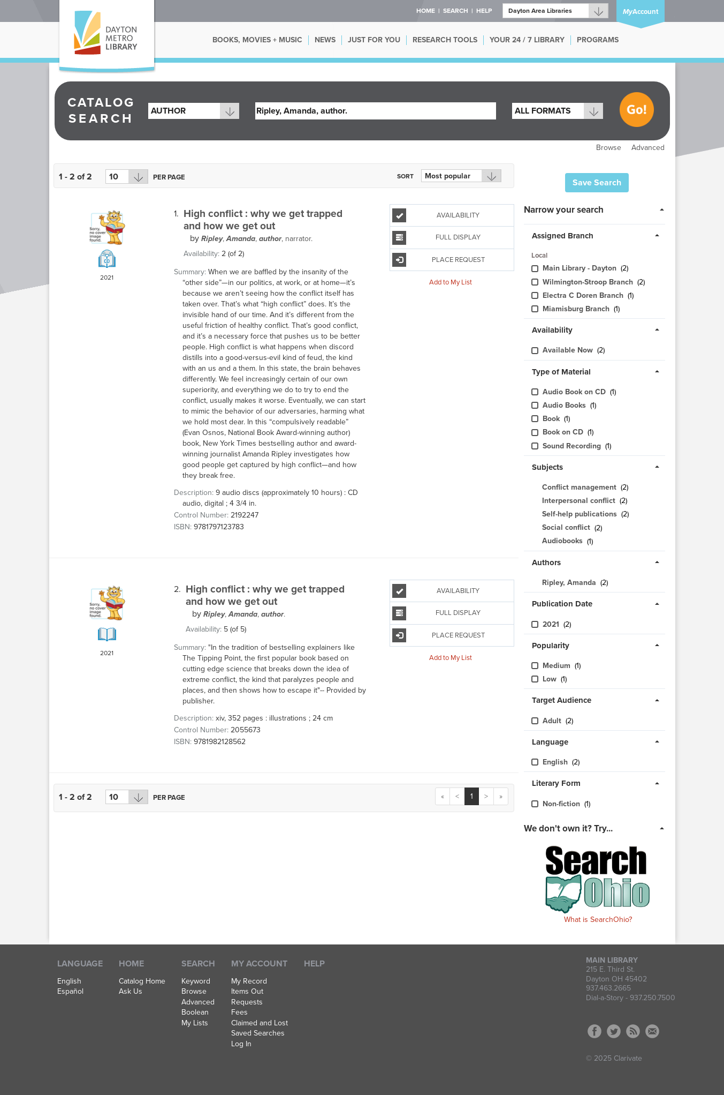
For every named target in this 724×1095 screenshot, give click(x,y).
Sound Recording (573, 446)
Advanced (648, 147)
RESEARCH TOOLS (445, 39)
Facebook (594, 1031)
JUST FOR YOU (374, 39)
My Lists (194, 1023)
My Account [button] (259, 963)
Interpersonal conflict (578, 500)
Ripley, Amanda (569, 582)
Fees (239, 1012)
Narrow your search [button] (564, 209)
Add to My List (450, 282)
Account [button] (640, 12)
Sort (405, 176)
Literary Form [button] (556, 783)
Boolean (195, 1012)
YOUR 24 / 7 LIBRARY (527, 39)
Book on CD (564, 432)
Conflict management (579, 487)
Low (551, 679)
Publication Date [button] (562, 604)
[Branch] (555, 10)
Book (552, 418)
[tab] (597, 209)
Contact (652, 1031)
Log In (241, 1044)
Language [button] (550, 742)
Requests (247, 1002)
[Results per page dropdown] (126, 176)
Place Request (438, 260)
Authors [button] (546, 562)
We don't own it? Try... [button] (568, 828)
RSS (633, 1031)
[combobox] (193, 111)
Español (70, 991)
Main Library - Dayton (581, 268)
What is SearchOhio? (598, 919)
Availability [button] (552, 330)
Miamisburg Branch (577, 308)
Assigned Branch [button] (562, 236)
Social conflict (566, 527)
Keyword (195, 981)
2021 (552, 624)
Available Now (569, 350)
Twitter (613, 1031)
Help (314, 963)
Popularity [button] (550, 645)
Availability (435, 215)
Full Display (436, 238)
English (556, 762)
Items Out (247, 991)
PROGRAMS (598, 39)
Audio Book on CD (575, 391)
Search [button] (455, 10)
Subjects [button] (547, 467)
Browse (608, 147)
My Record (249, 981)
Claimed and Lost (259, 1023)
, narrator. (257, 238)
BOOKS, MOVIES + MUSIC (257, 39)
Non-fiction (562, 803)
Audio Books (565, 405)
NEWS (325, 39)
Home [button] (425, 10)
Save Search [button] (597, 182)
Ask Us (130, 991)
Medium (558, 665)
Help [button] (484, 10)
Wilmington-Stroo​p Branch (589, 282)
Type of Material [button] (561, 372)
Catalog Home (142, 981)
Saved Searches (258, 1033)
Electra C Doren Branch (584, 295)
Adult (553, 720)
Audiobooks (562, 541)
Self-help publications (579, 514)
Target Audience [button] (561, 700)
